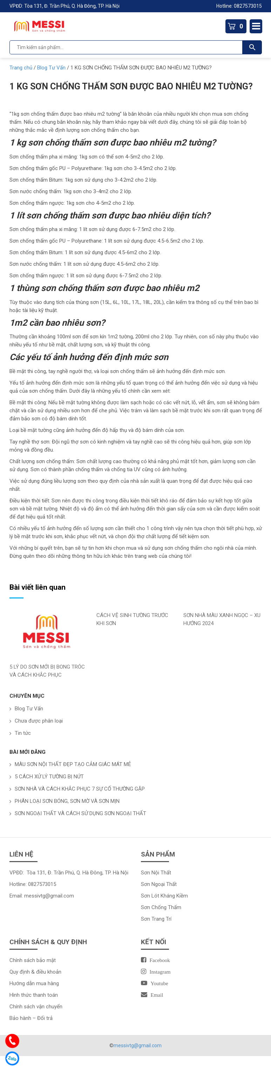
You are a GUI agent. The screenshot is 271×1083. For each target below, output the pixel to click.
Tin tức (23, 733)
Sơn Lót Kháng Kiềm (164, 896)
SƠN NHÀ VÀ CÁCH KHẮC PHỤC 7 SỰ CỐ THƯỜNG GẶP (80, 789)
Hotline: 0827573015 (239, 6)
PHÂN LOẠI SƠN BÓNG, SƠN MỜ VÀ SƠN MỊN (67, 801)
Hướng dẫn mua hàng (34, 983)
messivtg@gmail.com (49, 896)
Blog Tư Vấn (29, 708)
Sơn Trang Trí (156, 919)
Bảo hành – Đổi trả (31, 1018)
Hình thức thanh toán (33, 995)
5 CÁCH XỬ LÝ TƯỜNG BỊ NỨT (49, 776)
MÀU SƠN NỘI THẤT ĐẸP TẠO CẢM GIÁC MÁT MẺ (73, 764)
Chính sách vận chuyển (35, 1006)
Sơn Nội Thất (156, 872)
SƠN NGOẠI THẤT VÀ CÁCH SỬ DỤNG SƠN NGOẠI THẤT (80, 813)
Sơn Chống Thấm (161, 907)
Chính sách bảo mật (32, 960)
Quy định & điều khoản (35, 972)
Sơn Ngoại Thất (159, 884)
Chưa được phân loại (39, 721)
